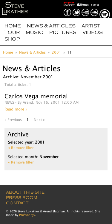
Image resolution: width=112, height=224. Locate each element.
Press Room (21, 197)
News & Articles (51, 26)
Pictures (62, 32)
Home (12, 26)
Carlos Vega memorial (36, 96)
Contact (17, 203)
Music (34, 32)
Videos (92, 32)
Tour (12, 32)
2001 (56, 52)
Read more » (15, 109)
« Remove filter (21, 147)
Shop (12, 39)
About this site (25, 192)
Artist (91, 26)
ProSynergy (27, 215)
